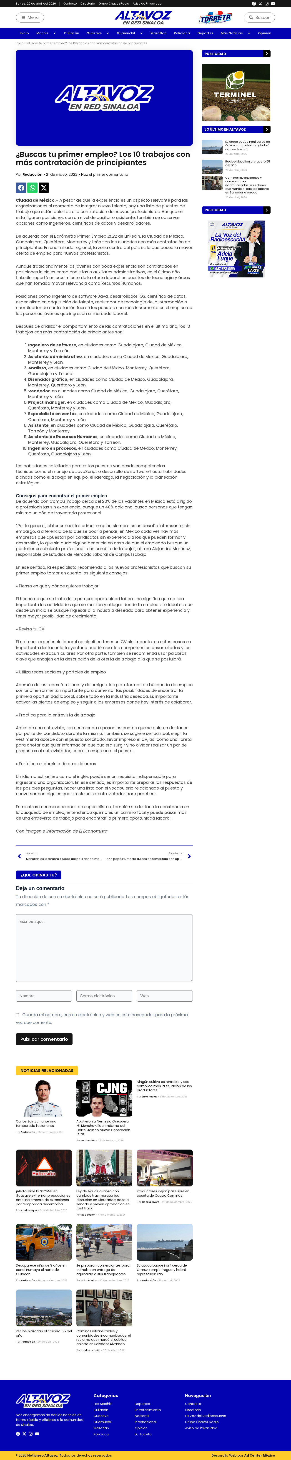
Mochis (46, 33)
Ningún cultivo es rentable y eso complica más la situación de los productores (164, 1085)
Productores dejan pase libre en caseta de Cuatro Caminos (163, 1193)
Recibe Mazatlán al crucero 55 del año (44, 1333)
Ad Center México (259, 1455)
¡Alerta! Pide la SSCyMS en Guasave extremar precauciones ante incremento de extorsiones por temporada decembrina (43, 1197)
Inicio (24, 33)
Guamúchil (130, 33)
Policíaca (182, 33)
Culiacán (71, 33)
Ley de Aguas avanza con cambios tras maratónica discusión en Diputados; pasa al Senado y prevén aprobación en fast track (103, 1200)
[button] (21, 188)
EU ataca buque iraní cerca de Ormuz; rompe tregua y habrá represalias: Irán (162, 1269)
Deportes (205, 33)
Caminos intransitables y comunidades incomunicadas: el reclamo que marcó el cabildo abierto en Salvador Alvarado (103, 1337)
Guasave (98, 33)
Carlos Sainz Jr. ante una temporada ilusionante (36, 1123)
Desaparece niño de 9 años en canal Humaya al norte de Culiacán (41, 1269)
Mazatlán (158, 33)
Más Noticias (236, 33)
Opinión (264, 33)
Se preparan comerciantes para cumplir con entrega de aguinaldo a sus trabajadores (103, 1269)
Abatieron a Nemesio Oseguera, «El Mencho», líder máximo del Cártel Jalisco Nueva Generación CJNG (103, 1127)
